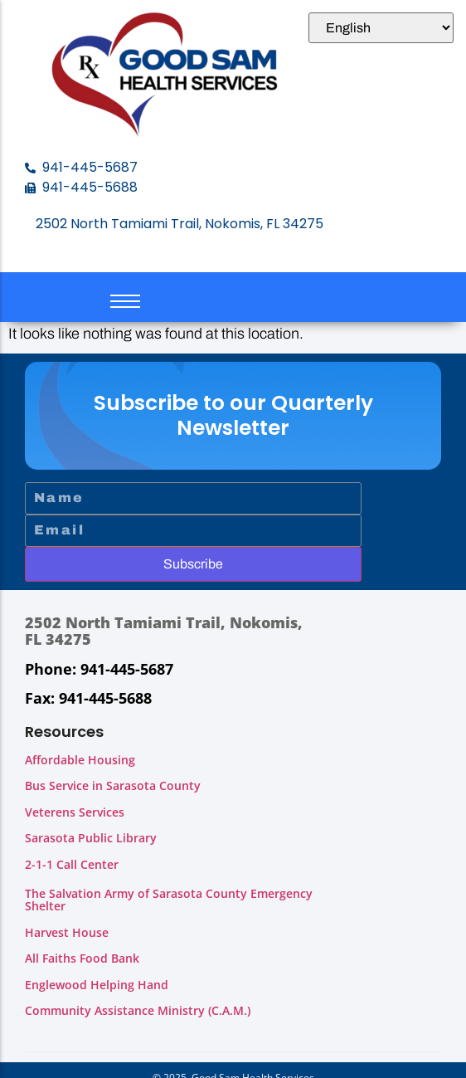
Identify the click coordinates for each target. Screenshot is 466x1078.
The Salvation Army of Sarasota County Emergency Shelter (169, 899)
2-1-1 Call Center (72, 864)
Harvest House (67, 932)
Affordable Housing (80, 760)
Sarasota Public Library (91, 838)
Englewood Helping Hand (96, 985)
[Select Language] (381, 27)
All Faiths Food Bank (82, 958)
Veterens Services (74, 812)
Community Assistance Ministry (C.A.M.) (137, 1010)
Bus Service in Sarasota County (113, 785)
